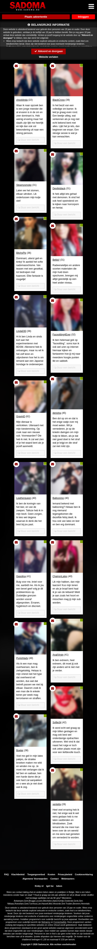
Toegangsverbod (36, 874)
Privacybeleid (65, 874)
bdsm (59, 886)
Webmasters (67, 878)
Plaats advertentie (36, 16)
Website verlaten (48, 57)
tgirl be (50, 886)
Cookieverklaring (84, 874)
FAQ (6, 874)
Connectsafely (60, 922)
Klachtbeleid (17, 874)
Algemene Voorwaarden (35, 878)
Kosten (51, 874)
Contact (54, 878)
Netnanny (46, 922)
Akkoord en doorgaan (48, 51)
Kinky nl (39, 886)
